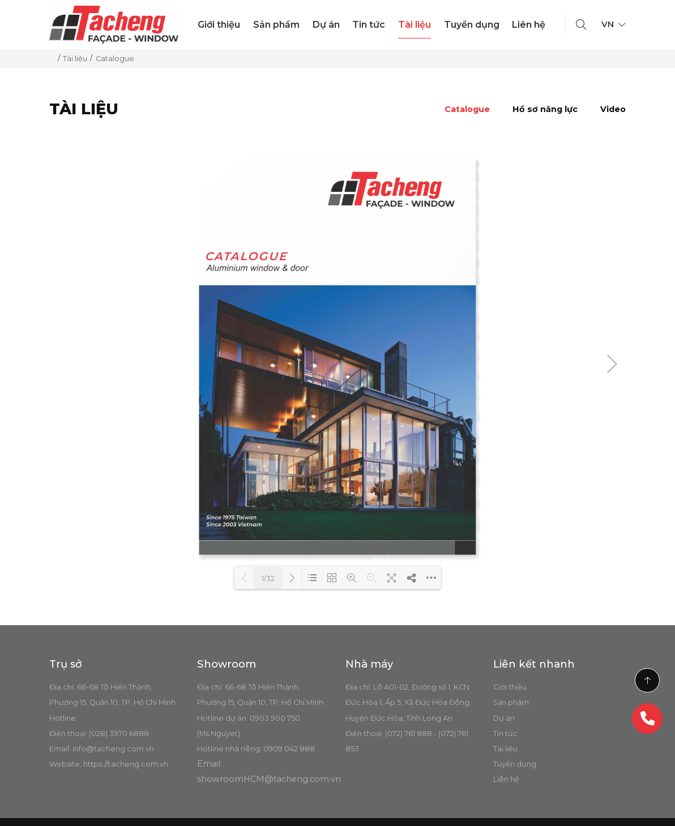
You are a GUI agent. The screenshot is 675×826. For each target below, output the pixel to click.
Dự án (326, 24)
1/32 (268, 578)
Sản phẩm (276, 24)
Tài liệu (414, 24)
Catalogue (467, 109)
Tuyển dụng (471, 24)
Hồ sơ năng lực (545, 109)
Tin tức (368, 24)
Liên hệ (528, 24)
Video (613, 109)
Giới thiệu (219, 24)
